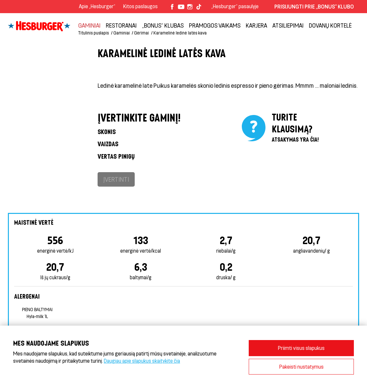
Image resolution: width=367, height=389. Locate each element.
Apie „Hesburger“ (97, 6)
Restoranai (121, 25)
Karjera (256, 25)
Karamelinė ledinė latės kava (180, 32)
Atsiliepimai (288, 25)
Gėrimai (141, 32)
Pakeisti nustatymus (301, 366)
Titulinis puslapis (93, 32)
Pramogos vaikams (215, 25)
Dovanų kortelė (330, 25)
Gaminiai (89, 25)
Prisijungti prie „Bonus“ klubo (314, 6)
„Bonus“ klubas (163, 25)
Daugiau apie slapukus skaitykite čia (142, 360)
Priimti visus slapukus (301, 348)
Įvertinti (116, 179)
